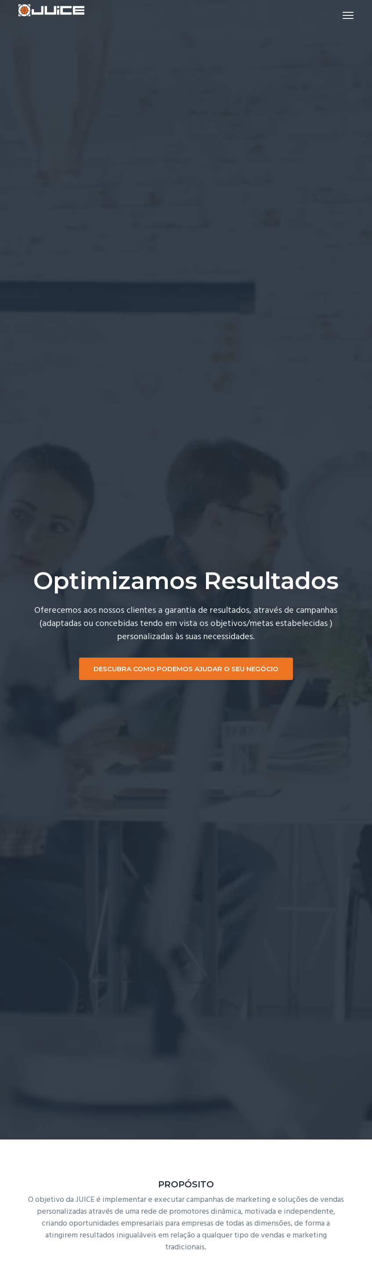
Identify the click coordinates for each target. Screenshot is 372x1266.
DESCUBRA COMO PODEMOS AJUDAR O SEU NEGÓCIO (186, 669)
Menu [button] (344, 15)
